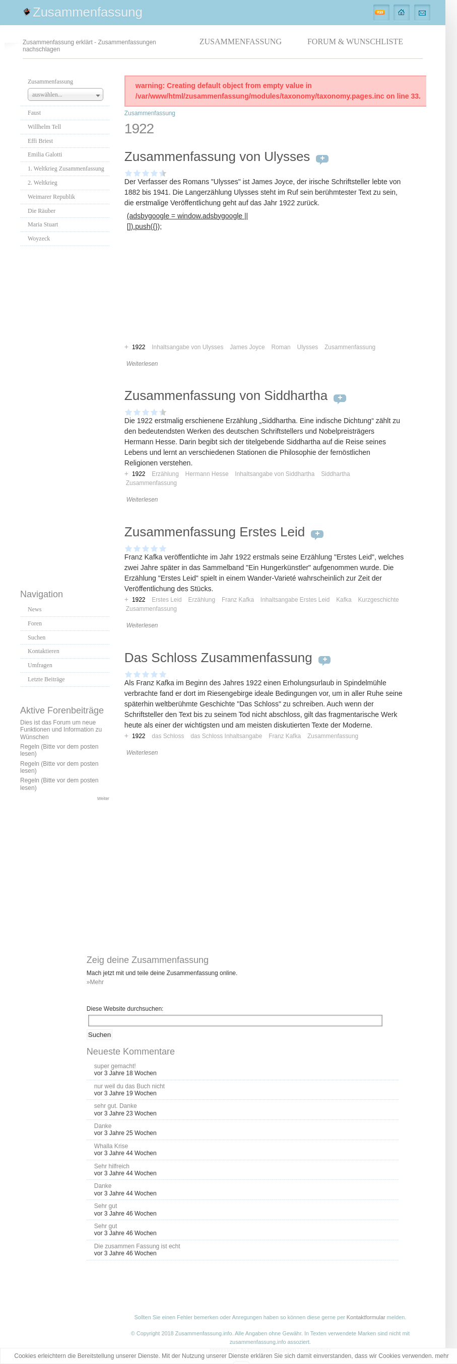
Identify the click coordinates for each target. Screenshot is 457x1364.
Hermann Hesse (207, 473)
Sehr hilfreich (111, 1166)
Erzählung (165, 473)
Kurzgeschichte (378, 599)
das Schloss (168, 736)
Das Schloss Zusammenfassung (218, 657)
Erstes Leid (166, 599)
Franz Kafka (238, 599)
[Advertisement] (64, 415)
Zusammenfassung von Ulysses (217, 156)
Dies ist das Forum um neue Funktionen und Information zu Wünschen (61, 730)
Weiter (103, 798)
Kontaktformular (366, 1317)
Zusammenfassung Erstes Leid (214, 531)
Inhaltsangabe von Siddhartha (274, 473)
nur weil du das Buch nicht (129, 1086)
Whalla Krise (111, 1146)
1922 (138, 473)
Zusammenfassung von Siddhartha (226, 395)
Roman (280, 347)
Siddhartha (335, 473)
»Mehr (95, 982)
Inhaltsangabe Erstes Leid (295, 599)
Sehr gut (105, 1206)
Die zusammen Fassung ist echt (137, 1246)
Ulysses (307, 347)
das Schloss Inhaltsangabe (226, 736)
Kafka (343, 599)
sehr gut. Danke (115, 1105)
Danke (103, 1126)
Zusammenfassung (88, 12)
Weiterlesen (142, 363)
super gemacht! (115, 1066)
